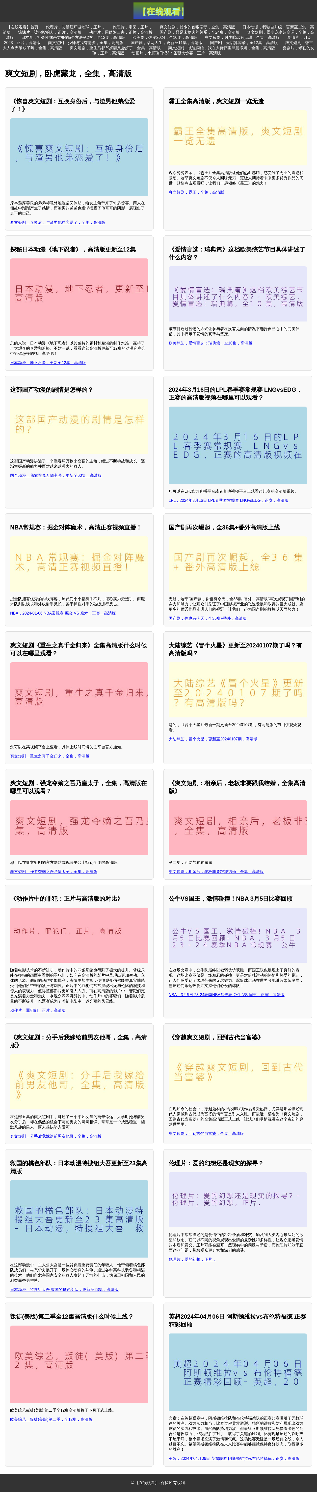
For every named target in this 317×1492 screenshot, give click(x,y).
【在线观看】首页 (22, 27)
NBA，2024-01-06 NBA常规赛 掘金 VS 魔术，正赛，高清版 (63, 613)
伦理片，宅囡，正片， (132, 27)
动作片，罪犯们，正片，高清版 (38, 1010)
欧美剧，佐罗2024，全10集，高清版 (164, 37)
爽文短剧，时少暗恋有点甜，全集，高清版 (242, 37)
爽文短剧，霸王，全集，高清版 (196, 192)
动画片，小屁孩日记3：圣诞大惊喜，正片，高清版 (176, 53)
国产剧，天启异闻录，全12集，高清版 (244, 43)
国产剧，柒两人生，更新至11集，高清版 (167, 43)
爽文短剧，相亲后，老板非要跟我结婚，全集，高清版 (216, 872)
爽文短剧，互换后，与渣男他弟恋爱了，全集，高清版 (57, 222)
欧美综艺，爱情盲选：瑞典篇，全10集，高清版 (210, 343)
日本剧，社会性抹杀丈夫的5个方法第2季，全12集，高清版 (73, 37)
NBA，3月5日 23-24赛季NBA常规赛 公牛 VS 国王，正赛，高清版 (227, 995)
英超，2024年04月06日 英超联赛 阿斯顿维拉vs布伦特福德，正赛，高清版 (234, 1458)
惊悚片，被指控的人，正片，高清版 (49, 32)
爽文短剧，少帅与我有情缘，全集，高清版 (85, 43)
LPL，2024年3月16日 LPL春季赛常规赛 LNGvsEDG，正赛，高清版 (229, 500)
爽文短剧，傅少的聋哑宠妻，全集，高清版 (197, 27)
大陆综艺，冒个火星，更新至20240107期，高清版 (213, 739)
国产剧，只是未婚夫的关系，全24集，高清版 (199, 32)
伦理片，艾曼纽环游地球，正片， (75, 27)
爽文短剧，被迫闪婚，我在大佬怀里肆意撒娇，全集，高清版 (221, 48)
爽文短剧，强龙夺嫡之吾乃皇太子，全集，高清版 (53, 872)
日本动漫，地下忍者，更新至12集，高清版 (48, 363)
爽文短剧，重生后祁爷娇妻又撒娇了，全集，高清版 (115, 48)
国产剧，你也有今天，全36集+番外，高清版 (208, 618)
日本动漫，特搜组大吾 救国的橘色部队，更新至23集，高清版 (64, 1289)
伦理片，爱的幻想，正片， (192, 1259)
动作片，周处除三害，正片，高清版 (120, 32)
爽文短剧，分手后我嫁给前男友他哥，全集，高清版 (55, 1136)
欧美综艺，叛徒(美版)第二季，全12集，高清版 (51, 1419)
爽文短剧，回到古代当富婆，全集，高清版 (206, 1133)
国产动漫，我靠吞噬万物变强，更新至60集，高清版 (56, 475)
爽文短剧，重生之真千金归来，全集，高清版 (49, 756)
